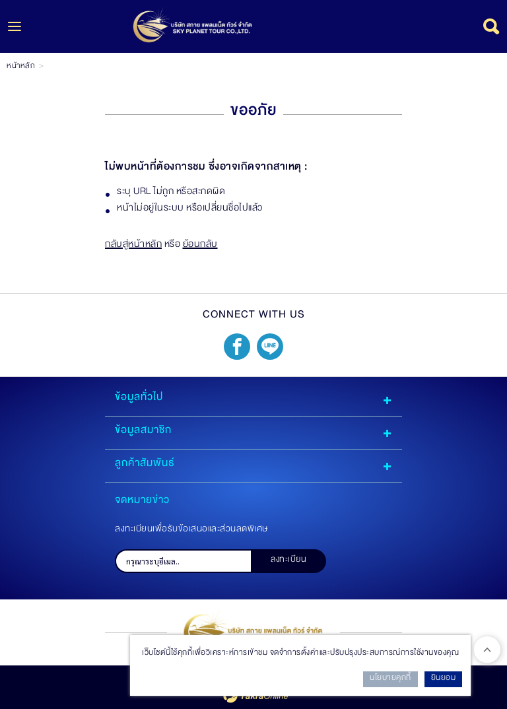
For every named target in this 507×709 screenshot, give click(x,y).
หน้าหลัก (21, 67)
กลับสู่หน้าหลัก (133, 246)
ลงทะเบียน (288, 561)
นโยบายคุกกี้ (390, 679)
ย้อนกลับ (200, 246)
